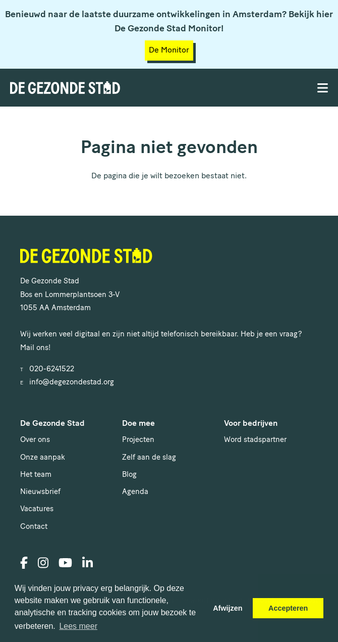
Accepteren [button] (288, 608)
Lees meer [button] (78, 626)
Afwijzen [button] (227, 608)
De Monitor (169, 50)
